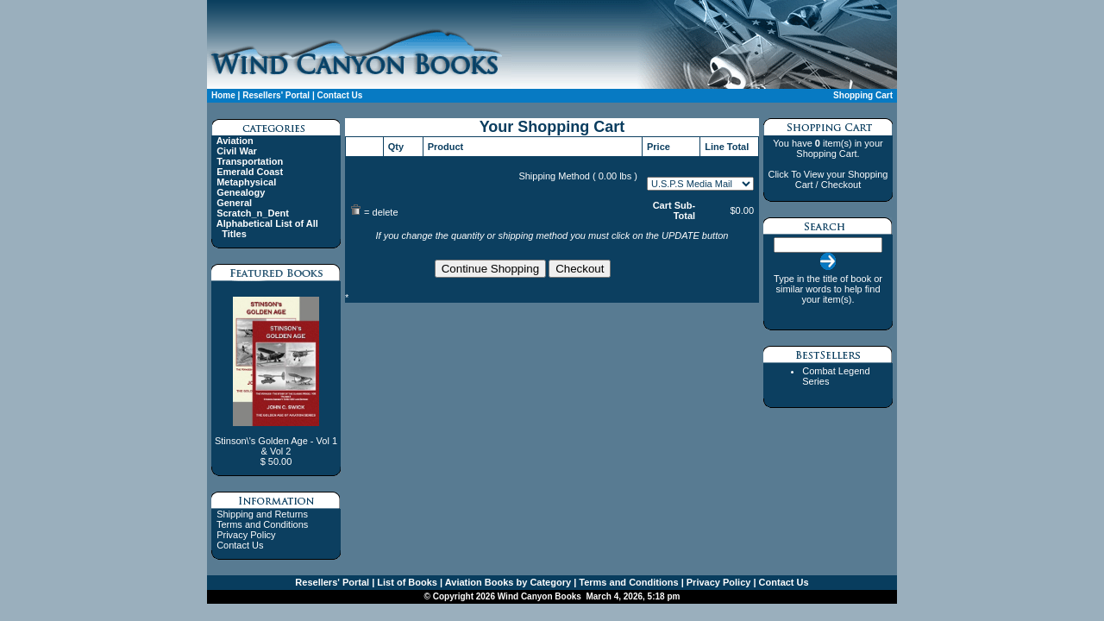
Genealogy (240, 192)
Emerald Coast (249, 171)
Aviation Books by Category (506, 582)
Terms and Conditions (262, 524)
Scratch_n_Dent (252, 213)
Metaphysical (246, 182)
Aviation (235, 140)
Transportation (249, 161)
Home (223, 95)
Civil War (236, 151)
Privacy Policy (245, 535)
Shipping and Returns (262, 514)
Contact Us (339, 95)
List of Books (405, 582)
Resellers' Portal (276, 95)
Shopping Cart (863, 95)
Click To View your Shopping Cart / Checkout (828, 179)
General (234, 203)
